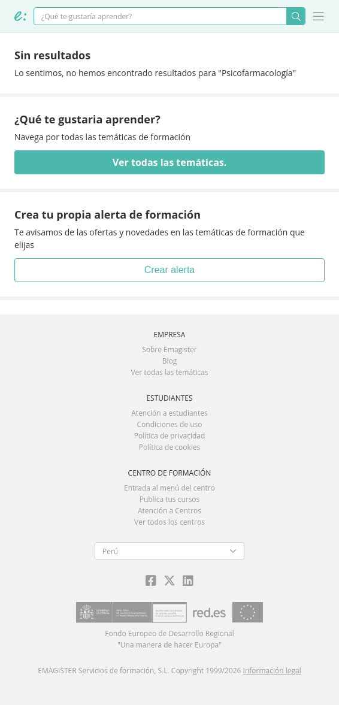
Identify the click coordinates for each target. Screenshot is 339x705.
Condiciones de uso (169, 424)
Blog (169, 361)
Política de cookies (170, 447)
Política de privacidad (169, 436)
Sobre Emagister (169, 349)
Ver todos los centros (169, 522)
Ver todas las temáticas (169, 372)
